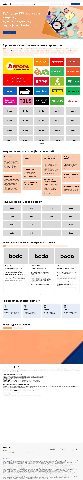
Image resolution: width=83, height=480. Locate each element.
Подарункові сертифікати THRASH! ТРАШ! (71, 469)
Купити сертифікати (75, 4)
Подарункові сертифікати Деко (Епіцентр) (9, 463)
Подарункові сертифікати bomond (41, 460)
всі (4, 51)
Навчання (36, 55)
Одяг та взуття (6, 53)
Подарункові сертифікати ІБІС (7, 461)
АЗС (21, 51)
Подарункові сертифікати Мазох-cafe (37, 468)
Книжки (47, 53)
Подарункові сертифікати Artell (50, 476)
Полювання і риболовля (56, 53)
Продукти (9, 51)
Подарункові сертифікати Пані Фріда (8, 471)
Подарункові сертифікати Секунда (29, 460)
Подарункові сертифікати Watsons (18, 460)
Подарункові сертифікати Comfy (49, 461)
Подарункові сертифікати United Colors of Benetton (10, 464)
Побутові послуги (54, 55)
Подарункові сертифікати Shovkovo (19, 478)
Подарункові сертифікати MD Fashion (21, 472)
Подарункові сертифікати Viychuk (64, 477)
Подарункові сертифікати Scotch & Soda (72, 464)
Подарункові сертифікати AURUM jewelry (9, 472)
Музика (42, 55)
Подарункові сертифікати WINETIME (74, 460)
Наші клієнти (28, 4)
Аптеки (67, 51)
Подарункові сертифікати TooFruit (29, 476)
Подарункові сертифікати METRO (22, 462)
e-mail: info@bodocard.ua (64, 449)
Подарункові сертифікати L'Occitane (43, 465)
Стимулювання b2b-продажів (12, 293)
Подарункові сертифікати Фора (65, 465)
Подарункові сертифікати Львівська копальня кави (23, 468)
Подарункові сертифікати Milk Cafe (20, 471)
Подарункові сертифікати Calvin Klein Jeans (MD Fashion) (66, 472)
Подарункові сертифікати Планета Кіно (60, 461)
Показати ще (41, 191)
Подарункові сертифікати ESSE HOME (8, 477)
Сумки (47, 55)
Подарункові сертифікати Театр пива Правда (34, 469)
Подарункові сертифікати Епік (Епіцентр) (9, 465)
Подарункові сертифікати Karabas (63, 460)
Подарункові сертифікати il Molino (55, 465)
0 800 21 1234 (52, 449)
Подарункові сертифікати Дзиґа (22, 469)
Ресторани (26, 53)
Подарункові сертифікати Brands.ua (8, 478)
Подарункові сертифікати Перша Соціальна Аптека (36, 462)
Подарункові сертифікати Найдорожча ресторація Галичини (67, 468)
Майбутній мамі (62, 55)
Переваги (22, 4)
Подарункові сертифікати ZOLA (43, 478)
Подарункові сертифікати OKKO (38, 461)
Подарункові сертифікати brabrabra (58, 469)
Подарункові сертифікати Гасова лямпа (9, 468)
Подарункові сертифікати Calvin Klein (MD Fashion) (49, 472)
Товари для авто (29, 55)
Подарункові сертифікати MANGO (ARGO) (48, 464)
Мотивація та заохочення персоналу (60, 293)
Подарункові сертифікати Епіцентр (33, 463)
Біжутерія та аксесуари (72, 53)
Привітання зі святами (47, 293)
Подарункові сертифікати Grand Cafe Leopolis (27, 470)
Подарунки (21, 55)
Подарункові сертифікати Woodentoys (31, 478)
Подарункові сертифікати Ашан (27, 461)
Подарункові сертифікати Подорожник (55, 471)
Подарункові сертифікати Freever (40, 476)
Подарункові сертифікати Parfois (60, 464)
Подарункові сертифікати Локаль (47, 469)
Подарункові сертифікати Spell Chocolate (32, 477)
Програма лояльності (37, 293)
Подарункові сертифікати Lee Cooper (24, 464)
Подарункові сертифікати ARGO (59, 463)
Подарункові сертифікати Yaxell (61, 476)
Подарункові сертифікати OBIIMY (20, 477)
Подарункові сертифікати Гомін (63, 470)
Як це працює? (34, 4)
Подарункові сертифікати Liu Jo (36, 464)
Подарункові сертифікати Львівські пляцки (50, 468)
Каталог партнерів (16, 4)
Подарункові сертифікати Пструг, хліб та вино (9, 469)
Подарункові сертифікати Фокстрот (31, 465)
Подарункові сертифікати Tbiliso (66, 471)
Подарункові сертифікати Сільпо (60, 462)
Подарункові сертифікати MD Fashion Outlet (34, 472)
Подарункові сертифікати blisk (53, 477)
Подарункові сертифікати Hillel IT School (72, 476)
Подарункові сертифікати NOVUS (71, 462)
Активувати (67, 4)
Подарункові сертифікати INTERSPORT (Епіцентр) (46, 463)
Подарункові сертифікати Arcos (7, 476)
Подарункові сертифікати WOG (17, 461)
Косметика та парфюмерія (29, 51)
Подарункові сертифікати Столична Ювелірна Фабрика (11, 470)
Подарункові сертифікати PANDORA (21, 463)
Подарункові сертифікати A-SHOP (18, 476)
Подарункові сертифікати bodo (7, 460)
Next (80, 319)
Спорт (21, 53)
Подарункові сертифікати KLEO (43, 477)
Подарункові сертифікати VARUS (43, 471)
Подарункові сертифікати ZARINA (52, 460)
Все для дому (15, 51)
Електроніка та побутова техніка (42, 51)
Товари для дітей (14, 53)
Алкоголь (52, 51)
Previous (3, 319)
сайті (35, 358)
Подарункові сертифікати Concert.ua (31, 471)
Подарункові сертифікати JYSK (49, 462)
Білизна (64, 53)
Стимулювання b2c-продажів (25, 293)
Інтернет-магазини (59, 51)
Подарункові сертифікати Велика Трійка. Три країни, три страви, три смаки (46, 470)
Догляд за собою (14, 55)
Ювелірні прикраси (40, 53)
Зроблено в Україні (74, 51)
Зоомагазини (6, 55)
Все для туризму (70, 55)
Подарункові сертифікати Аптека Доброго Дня (10, 462)
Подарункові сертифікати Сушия (20, 465)
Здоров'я (32, 53)
